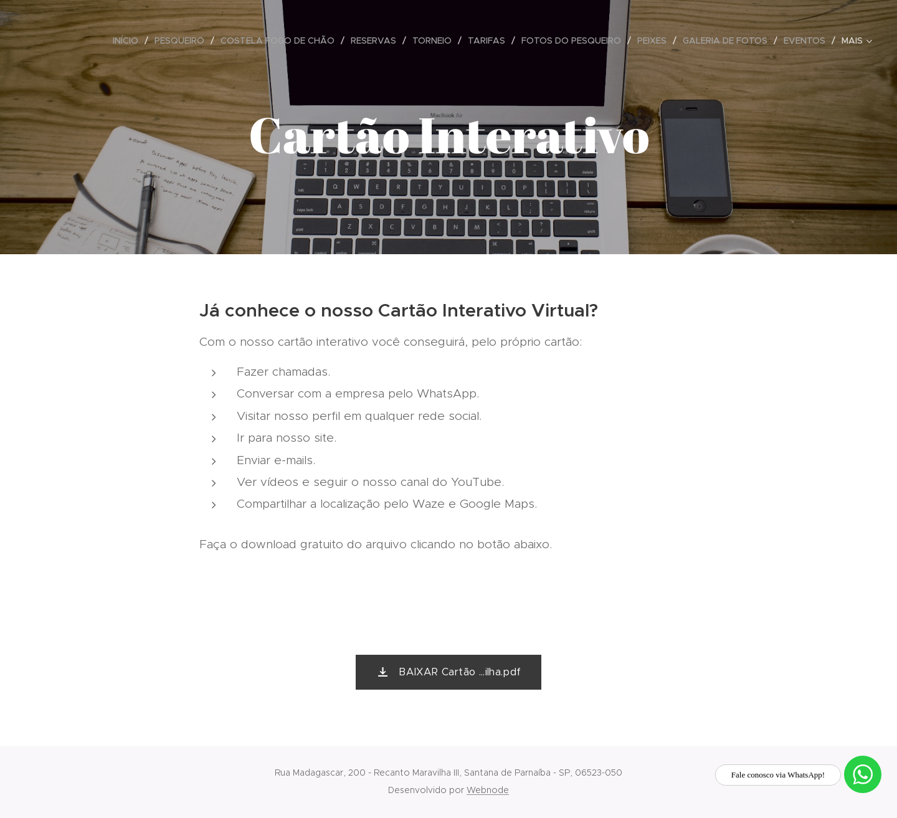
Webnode (488, 790)
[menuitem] (129, 40)
